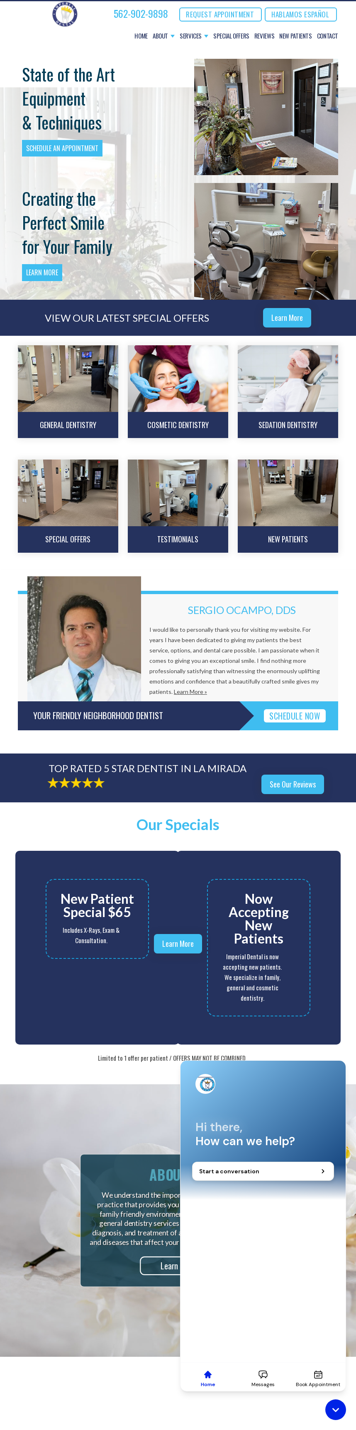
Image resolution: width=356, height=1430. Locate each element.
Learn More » (190, 691)
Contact (327, 36)
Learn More (42, 272)
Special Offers (231, 36)
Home (141, 36)
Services (191, 36)
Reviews (264, 36)
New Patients (295, 36)
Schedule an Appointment (62, 148)
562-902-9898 (141, 13)
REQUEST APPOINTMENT (220, 14)
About (160, 36)
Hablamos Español (300, 14)
